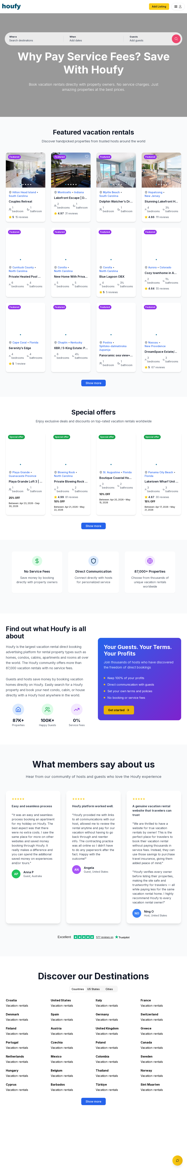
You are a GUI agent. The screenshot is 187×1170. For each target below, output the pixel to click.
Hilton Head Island (24, 192)
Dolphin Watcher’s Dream (117, 201)
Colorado (165, 267)
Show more (93, 383)
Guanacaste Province (22, 475)
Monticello (64, 192)
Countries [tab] (78, 989)
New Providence (155, 346)
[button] (93, 38)
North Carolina (18, 271)
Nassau (153, 342)
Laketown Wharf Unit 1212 (163, 481)
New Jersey (152, 195)
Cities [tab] (109, 989)
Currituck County (23, 267)
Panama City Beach (160, 472)
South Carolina (18, 195)
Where (13, 36)
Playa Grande (21, 472)
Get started (119, 710)
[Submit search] (176, 38)
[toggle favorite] (41, 156)
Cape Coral (19, 342)
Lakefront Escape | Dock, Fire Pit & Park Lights (87, 198)
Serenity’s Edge (20, 348)
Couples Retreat (20, 201)
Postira (107, 342)
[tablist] (93, 989)
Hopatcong (155, 192)
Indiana (79, 192)
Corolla (62, 267)
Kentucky (76, 342)
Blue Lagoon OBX (112, 276)
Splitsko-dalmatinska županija (113, 348)
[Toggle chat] (177, 1160)
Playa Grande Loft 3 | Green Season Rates (39, 481)
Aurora (152, 267)
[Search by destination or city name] (33, 40)
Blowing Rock (66, 472)
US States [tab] (93, 989)
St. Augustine (111, 472)
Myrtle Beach (111, 192)
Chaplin (63, 342)
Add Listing (159, 6)
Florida (34, 342)
